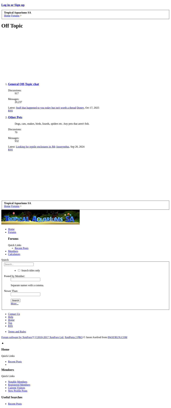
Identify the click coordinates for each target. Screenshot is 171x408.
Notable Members (17, 381)
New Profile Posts (17, 390)
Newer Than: (11, 291)
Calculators (14, 254)
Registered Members (19, 384)
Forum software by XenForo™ (32, 337)
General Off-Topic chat (23, 84)
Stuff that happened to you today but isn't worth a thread (46, 107)
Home (11, 229)
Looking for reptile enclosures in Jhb (35, 146)
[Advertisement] (85, 55)
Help (10, 317)
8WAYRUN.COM (117, 337)
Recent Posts (21, 248)
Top (10, 323)
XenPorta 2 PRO (74, 337)
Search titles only (29, 270)
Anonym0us (62, 146)
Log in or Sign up (13, 5)
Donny (80, 107)
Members (13, 251)
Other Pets (15, 117)
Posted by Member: (14, 276)
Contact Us (14, 314)
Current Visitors (16, 387)
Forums (12, 232)
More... (15, 303)
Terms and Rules (17, 331)
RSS (10, 110)
